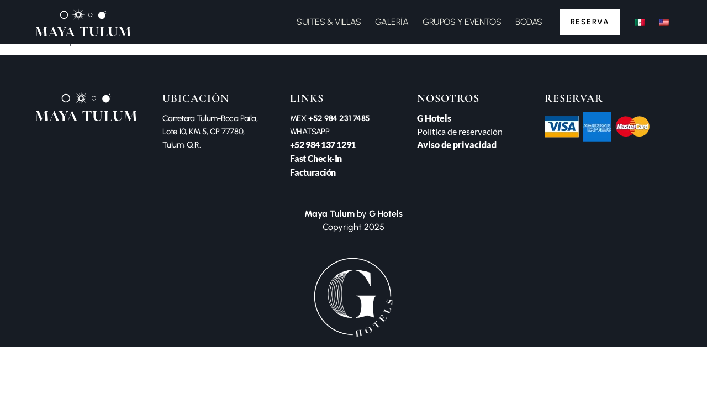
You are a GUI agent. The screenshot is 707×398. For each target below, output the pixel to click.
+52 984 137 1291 (323, 144)
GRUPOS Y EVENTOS (460, 22)
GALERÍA (390, 22)
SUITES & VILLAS (327, 22)
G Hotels (434, 118)
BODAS (526, 22)
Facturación (313, 172)
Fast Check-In (316, 158)
